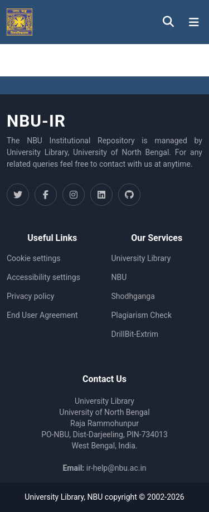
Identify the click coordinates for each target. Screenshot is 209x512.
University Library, (56, 496)
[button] (19, 22)
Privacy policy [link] (30, 296)
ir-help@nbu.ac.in (116, 467)
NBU (119, 277)
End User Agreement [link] (42, 315)
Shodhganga (133, 296)
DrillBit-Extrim (135, 334)
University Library (141, 258)
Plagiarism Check (141, 315)
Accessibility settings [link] (43, 277)
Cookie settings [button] (34, 258)
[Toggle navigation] (194, 22)
